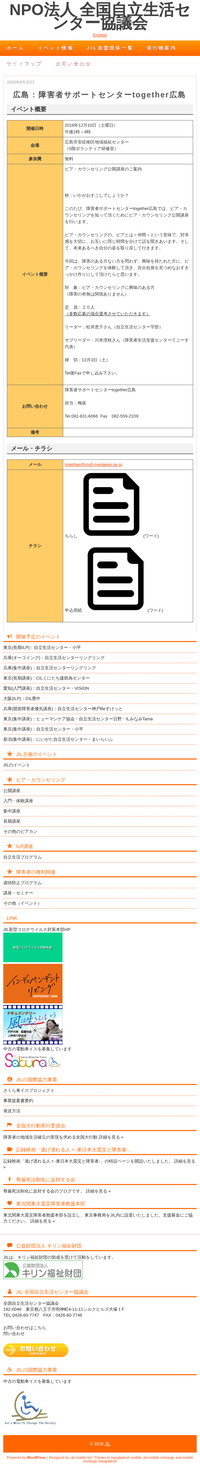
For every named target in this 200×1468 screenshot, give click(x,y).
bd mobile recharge (158, 1457)
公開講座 (11, 790)
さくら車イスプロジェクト (29, 1090)
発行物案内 (162, 48)
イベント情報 (56, 48)
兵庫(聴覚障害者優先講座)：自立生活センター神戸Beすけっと (63, 708)
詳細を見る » (111, 1137)
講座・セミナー (18, 892)
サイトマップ (24, 63)
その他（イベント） (22, 903)
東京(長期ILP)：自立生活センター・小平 (42, 647)
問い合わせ (14, 1333)
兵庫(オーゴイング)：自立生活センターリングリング (54, 657)
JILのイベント (16, 764)
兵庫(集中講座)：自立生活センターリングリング (49, 667)
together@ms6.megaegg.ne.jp (93, 464)
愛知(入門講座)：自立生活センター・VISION (46, 688)
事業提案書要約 (18, 1100)
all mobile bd (81, 1457)
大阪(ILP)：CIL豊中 (21, 698)
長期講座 (11, 821)
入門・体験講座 (18, 800)
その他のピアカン (20, 831)
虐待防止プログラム (22, 882)
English (100, 35)
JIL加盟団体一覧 (110, 48)
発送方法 (11, 1110)
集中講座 (11, 811)
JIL (107, 1443)
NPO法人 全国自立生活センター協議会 (100, 16)
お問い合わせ (73, 63)
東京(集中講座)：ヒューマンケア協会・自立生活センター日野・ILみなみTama (78, 718)
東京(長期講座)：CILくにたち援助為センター (46, 678)
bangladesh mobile (126, 1457)
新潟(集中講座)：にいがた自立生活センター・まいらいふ (58, 739)
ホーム (16, 48)
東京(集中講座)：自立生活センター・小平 (43, 729)
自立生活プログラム (22, 857)
